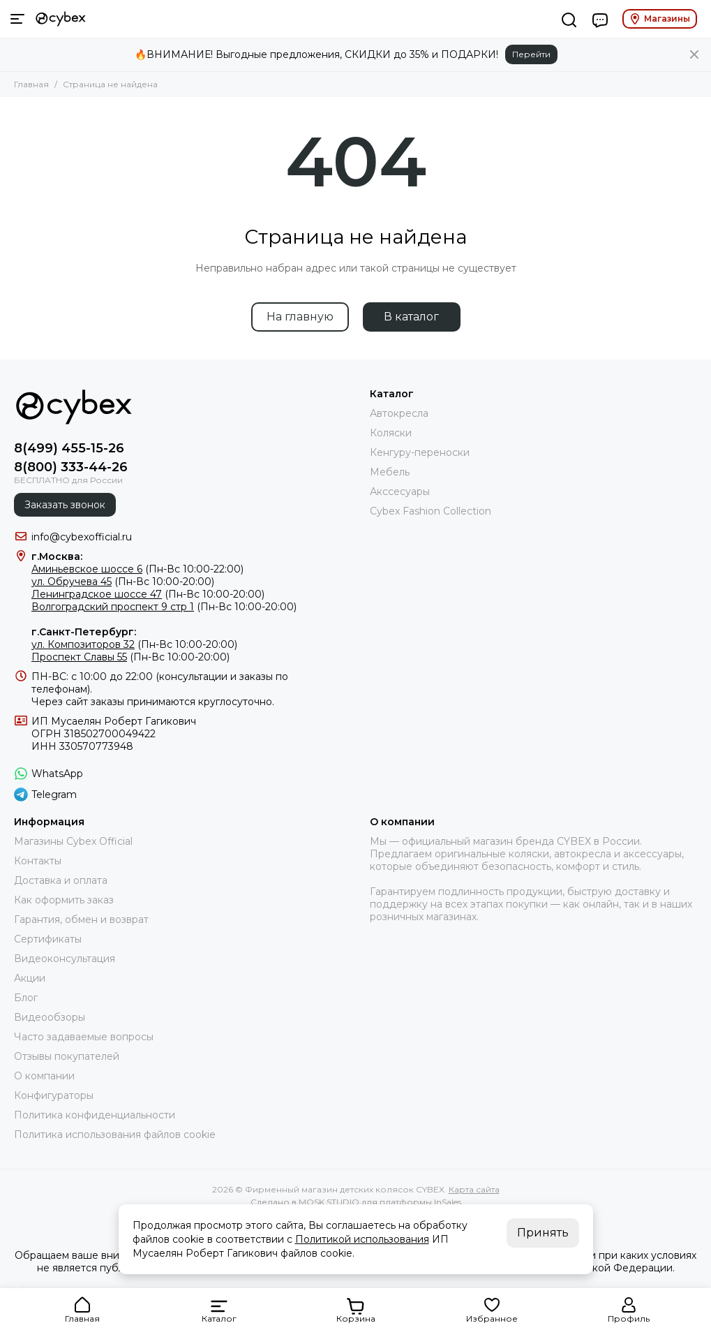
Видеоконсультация (64, 958)
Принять (543, 1232)
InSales (447, 1202)
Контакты (37, 861)
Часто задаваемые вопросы (84, 1036)
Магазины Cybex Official (73, 841)
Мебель (390, 472)
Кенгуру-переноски (420, 452)
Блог (26, 997)
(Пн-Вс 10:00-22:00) (137, 569)
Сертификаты (48, 939)
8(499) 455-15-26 (69, 448)
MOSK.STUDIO (329, 1202)
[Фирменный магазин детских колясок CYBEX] (61, 18)
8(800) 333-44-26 (71, 467)
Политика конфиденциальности (94, 1115)
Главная (31, 84)
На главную (300, 316)
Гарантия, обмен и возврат (81, 919)
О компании (44, 1076)
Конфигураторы (53, 1095)
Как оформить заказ (64, 900)
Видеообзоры (49, 1017)
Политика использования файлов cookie (115, 1134)
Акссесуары (400, 491)
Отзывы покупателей (66, 1056)
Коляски (391, 433)
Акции (29, 978)
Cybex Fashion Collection (430, 511)
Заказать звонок (64, 504)
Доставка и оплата (60, 880)
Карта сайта (474, 1189)
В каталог (411, 316)
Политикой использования (362, 1239)
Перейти (531, 54)
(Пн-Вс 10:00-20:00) (122, 581)
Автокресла (399, 413)
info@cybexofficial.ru (81, 537)
